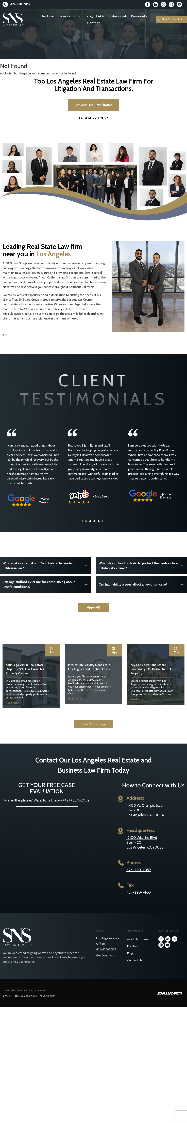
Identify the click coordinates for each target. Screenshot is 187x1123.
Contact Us (134, 966)
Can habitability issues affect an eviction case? (133, 590)
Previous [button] (83, 527)
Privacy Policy (47, 1002)
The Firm (47, 16)
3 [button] (94, 527)
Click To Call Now (169, 19)
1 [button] (4, 335)
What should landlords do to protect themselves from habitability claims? (139, 571)
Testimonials (118, 16)
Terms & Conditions (26, 1002)
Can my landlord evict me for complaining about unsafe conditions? (39, 590)
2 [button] (6, 335)
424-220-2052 (16, 4)
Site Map (7, 1002)
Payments (139, 16)
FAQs (100, 16)
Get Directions (105, 961)
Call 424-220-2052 (93, 118)
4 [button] (98, 527)
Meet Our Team (137, 945)
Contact (93, 23)
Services (63, 16)
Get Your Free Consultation (93, 105)
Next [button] (102, 527)
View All (93, 613)
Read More (12, 708)
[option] (55, 279)
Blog (89, 16)
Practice (132, 952)
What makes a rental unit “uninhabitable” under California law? (38, 571)
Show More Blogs (94, 730)
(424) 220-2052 (76, 806)
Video (77, 16)
